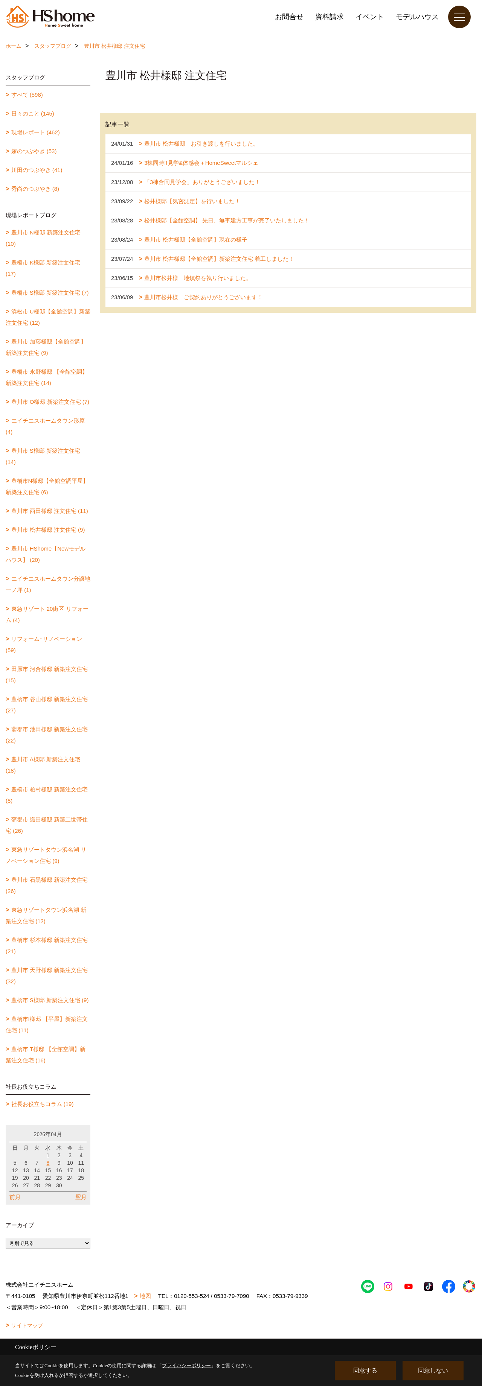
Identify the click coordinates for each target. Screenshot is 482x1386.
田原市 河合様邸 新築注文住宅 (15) (47, 674)
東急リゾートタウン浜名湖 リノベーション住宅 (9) (46, 855)
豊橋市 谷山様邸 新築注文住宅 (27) (47, 705)
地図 (145, 1296)
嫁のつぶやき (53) (34, 151)
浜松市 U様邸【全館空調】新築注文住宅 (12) (48, 317)
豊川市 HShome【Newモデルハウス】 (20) (45, 554)
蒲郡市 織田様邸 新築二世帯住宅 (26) (47, 825)
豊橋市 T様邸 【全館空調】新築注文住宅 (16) (45, 1054)
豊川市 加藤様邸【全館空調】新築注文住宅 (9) (46, 347)
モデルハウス (417, 17)
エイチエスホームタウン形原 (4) (45, 426)
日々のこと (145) (32, 113)
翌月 (81, 1197)
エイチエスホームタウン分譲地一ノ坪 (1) (48, 584)
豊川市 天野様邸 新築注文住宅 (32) (47, 975)
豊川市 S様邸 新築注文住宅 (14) (43, 456)
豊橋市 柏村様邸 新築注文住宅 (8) (47, 795)
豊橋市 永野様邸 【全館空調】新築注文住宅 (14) (47, 377)
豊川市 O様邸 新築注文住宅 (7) (50, 402)
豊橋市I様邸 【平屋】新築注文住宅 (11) (47, 1024)
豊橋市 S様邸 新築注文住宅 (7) (50, 292)
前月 (15, 1197)
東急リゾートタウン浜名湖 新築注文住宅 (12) (46, 915)
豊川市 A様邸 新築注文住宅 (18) (43, 765)
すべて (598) (27, 94)
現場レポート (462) (35, 132)
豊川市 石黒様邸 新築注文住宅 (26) (47, 885)
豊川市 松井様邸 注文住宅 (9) (48, 529)
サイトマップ (27, 1325)
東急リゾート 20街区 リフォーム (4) (47, 614)
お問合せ (289, 17)
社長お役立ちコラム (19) (42, 1104)
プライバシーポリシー (186, 1365)
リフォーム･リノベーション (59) (44, 644)
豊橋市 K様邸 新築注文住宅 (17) (43, 268)
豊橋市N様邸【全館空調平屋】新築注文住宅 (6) (47, 486)
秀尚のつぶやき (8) (35, 189)
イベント (369, 17)
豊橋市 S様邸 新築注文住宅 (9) (50, 1000)
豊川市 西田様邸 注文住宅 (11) (49, 511)
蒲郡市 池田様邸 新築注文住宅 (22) (47, 735)
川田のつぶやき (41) (37, 170)
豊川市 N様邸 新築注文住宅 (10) (43, 238)
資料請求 (329, 17)
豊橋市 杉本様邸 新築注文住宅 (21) (47, 945)
